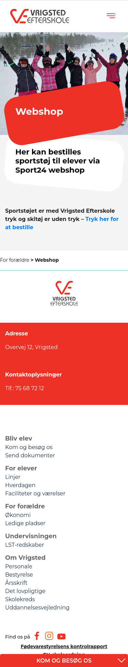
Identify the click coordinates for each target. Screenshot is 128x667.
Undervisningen (31, 536)
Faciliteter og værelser (35, 493)
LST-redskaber (24, 545)
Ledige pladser (25, 523)
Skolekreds (20, 599)
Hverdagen (20, 485)
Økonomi (18, 515)
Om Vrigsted (25, 557)
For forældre (17, 260)
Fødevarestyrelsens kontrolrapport (64, 646)
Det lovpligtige (25, 591)
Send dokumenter (30, 455)
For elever (21, 468)
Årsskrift (16, 583)
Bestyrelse (19, 574)
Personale (18, 566)
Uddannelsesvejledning (37, 607)
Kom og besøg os (29, 447)
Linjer (12, 477)
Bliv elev (18, 438)
